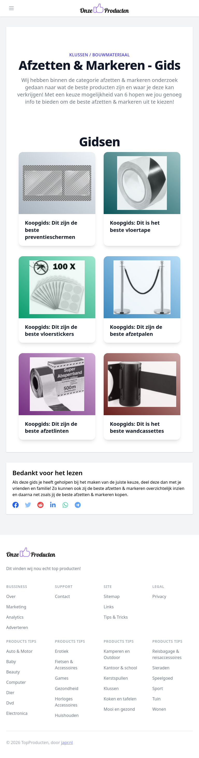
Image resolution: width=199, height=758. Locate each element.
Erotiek (61, 651)
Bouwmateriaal (111, 55)
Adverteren (17, 627)
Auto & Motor (19, 651)
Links (109, 607)
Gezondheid (66, 688)
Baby (11, 661)
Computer (16, 682)
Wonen (159, 709)
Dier (10, 692)
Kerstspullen (116, 678)
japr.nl (67, 742)
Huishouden (67, 715)
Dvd (10, 703)
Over (11, 596)
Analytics (15, 617)
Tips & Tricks (116, 617)
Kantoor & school (120, 668)
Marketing (16, 607)
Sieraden (160, 668)
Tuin (156, 699)
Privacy (159, 596)
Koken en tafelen (120, 699)
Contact (62, 596)
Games (61, 678)
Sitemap (112, 596)
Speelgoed (162, 678)
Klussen (78, 55)
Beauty (13, 672)
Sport (157, 688)
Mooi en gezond (119, 709)
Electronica (16, 713)
